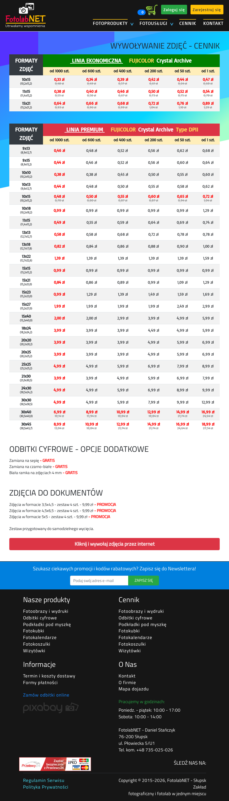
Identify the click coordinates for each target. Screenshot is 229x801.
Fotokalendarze (40, 637)
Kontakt (127, 676)
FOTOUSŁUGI (153, 23)
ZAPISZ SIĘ (144, 580)
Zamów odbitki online (46, 695)
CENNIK (187, 23)
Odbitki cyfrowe (40, 618)
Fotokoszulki (36, 644)
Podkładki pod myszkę (47, 624)
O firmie (127, 682)
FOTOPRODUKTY (110, 23)
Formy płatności (40, 682)
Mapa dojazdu (134, 689)
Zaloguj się (174, 9)
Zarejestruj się (207, 9)
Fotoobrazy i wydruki (45, 611)
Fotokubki (33, 631)
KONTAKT (213, 23)
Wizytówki (34, 650)
